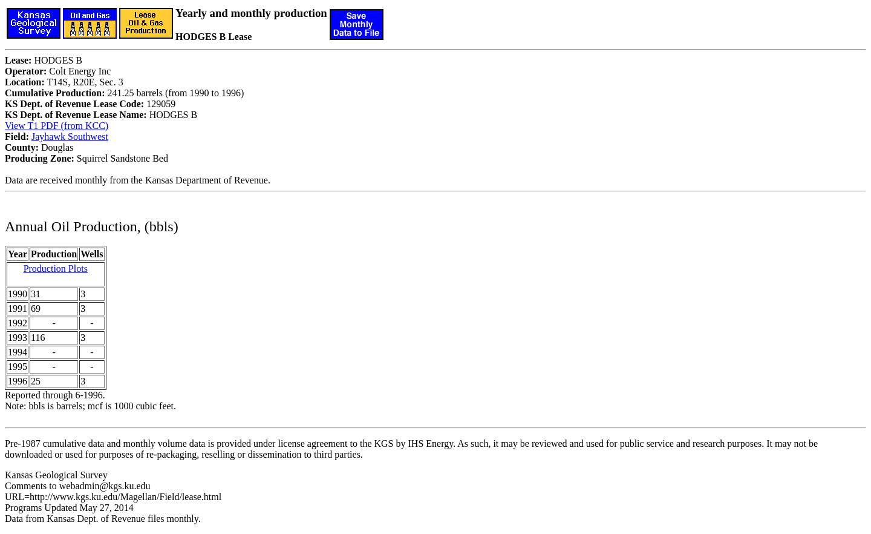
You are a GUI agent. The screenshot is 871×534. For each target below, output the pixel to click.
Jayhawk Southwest (69, 136)
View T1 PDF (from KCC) (56, 125)
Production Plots (56, 268)
